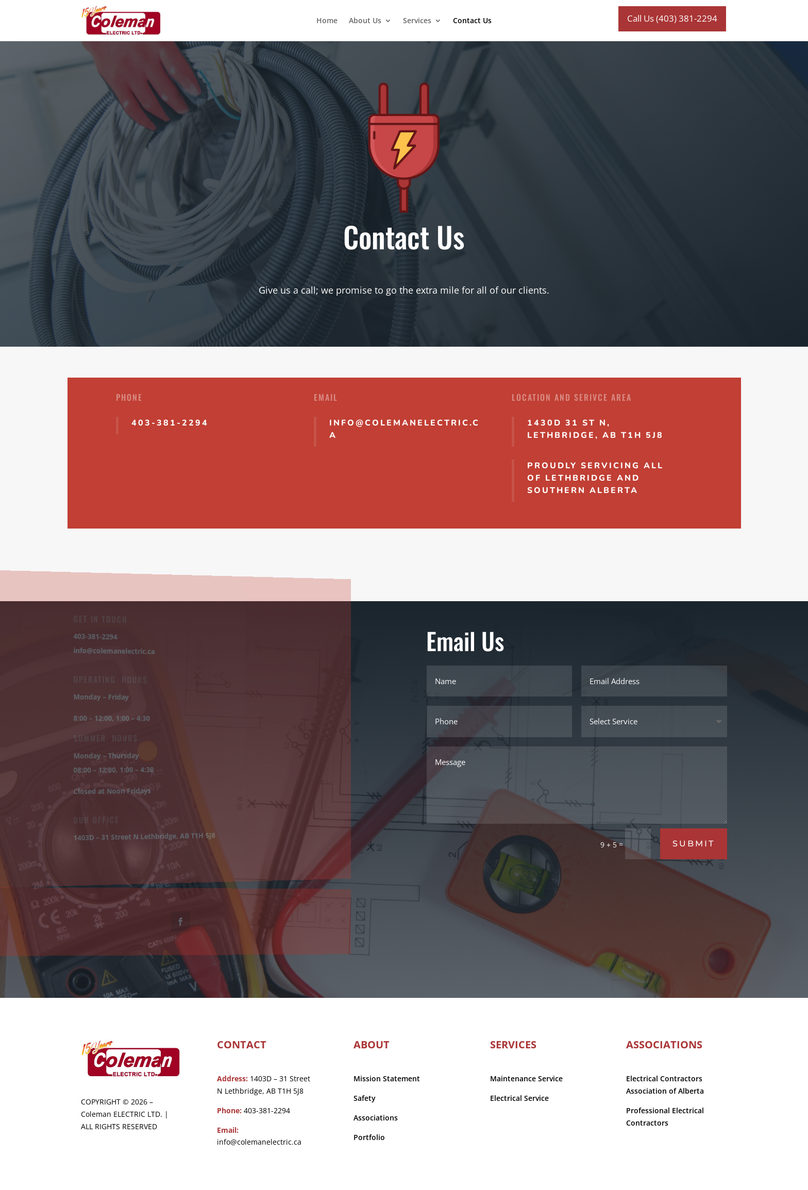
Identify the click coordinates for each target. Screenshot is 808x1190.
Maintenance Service (526, 1078)
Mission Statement (387, 1078)
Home (327, 21)
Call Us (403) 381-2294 (672, 18)
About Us (365, 21)
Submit (693, 843)
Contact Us (472, 21)
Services (417, 21)
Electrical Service (519, 1098)
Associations (376, 1118)
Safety (365, 1098)
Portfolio (369, 1137)
